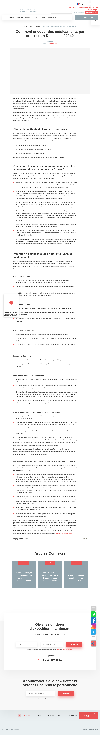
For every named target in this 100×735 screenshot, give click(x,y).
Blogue (43, 17)
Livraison (38, 26)
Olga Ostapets (52, 43)
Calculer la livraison (87, 17)
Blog (31, 26)
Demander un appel (92, 12)
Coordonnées (52, 17)
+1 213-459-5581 (91, 10)
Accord (58, 649)
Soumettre (74, 644)
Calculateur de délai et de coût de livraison (90, 715)
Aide (36, 17)
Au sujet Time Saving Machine (46, 715)
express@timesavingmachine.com (83, 7)
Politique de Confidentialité (67, 649)
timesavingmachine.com (64, 533)
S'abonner (66, 693)
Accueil (25, 26)
